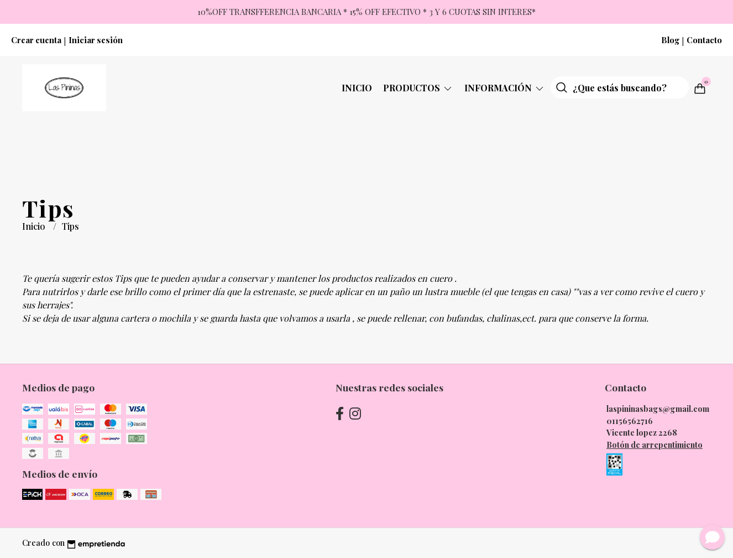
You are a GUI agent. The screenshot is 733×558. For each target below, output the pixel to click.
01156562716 (629, 420)
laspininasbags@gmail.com (657, 408)
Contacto (704, 39)
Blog (670, 39)
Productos (418, 88)
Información (504, 88)
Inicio (357, 88)
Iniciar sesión (96, 39)
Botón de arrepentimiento (654, 444)
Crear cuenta (36, 39)
